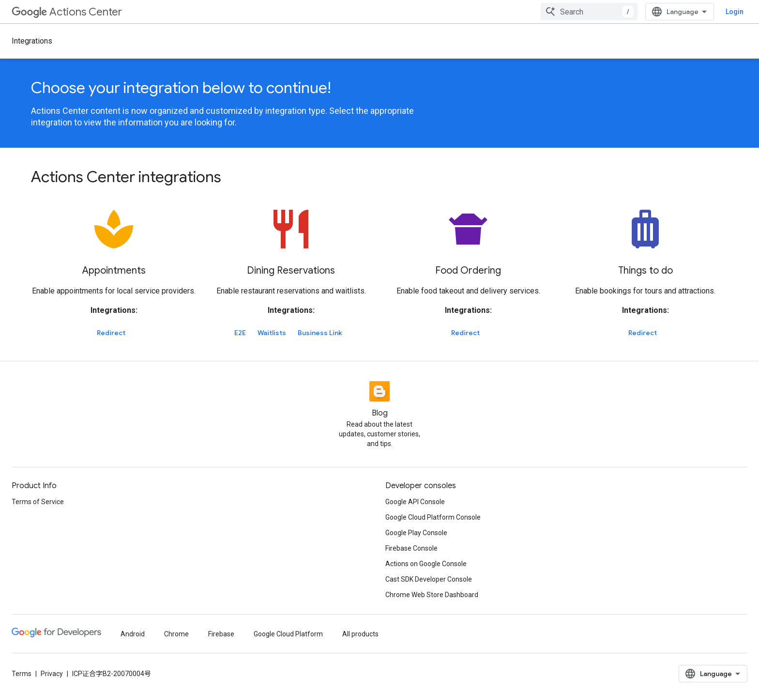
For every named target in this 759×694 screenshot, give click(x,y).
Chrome (176, 634)
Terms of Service (38, 502)
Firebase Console (411, 548)
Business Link (320, 332)
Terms (21, 674)
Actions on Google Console (426, 564)
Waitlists (272, 332)
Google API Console (415, 502)
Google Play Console (416, 533)
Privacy (52, 674)
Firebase (221, 634)
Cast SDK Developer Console (428, 579)
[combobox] (589, 11)
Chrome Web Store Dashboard (431, 595)
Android (133, 634)
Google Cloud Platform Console (433, 517)
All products (360, 634)
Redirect (111, 332)
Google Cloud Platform (288, 634)
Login (735, 11)
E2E (240, 332)
